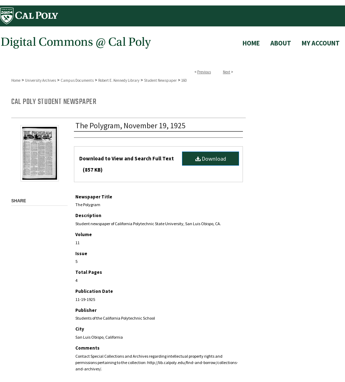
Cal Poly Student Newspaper (53, 102)
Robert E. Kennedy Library (118, 80)
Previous (204, 71)
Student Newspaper (160, 80)
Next (226, 71)
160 (184, 80)
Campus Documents (77, 80)
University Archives (40, 80)
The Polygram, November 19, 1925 (130, 125)
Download (210, 158)
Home (15, 80)
